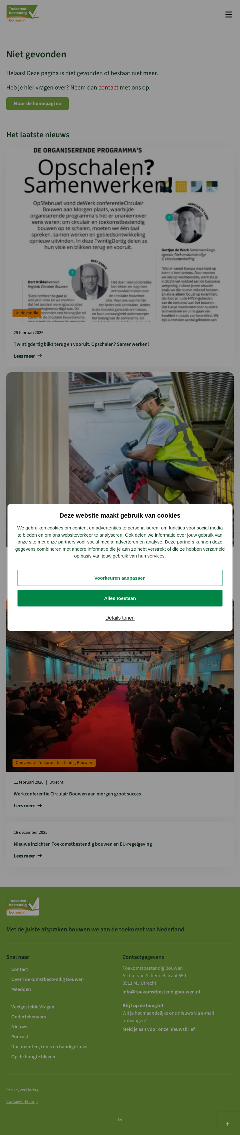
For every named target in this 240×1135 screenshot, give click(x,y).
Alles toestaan (120, 598)
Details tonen (119, 618)
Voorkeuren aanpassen (120, 578)
